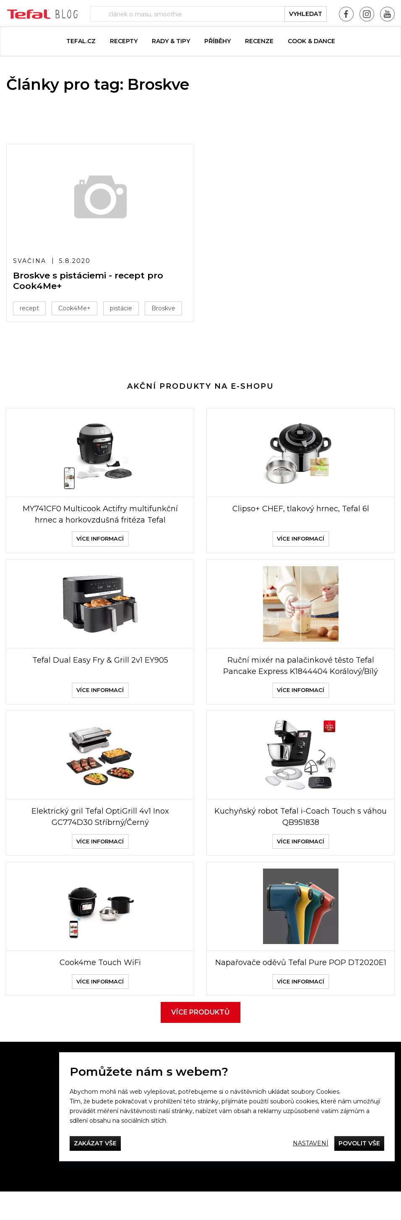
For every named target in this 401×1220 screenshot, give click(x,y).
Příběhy (217, 41)
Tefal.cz (81, 41)
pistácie (121, 308)
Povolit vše (359, 1143)
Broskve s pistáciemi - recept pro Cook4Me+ (88, 280)
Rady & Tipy (171, 41)
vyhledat (305, 14)
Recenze (259, 41)
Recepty (124, 41)
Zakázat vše (95, 1143)
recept (29, 308)
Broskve (163, 308)
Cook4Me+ (74, 308)
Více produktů (200, 1041)
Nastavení (310, 1143)
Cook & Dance (311, 41)
